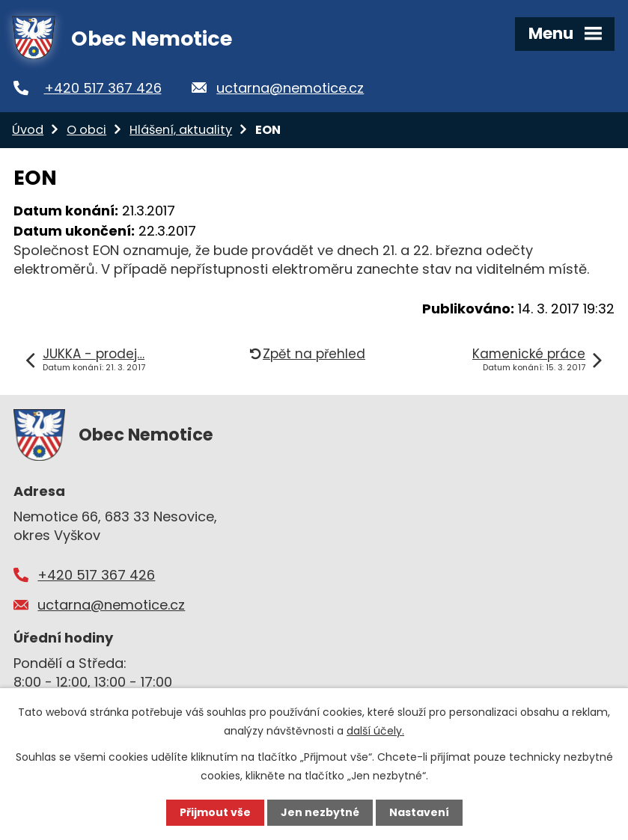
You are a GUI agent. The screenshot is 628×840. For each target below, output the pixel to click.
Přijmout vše (215, 812)
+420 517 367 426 (103, 88)
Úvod (27, 129)
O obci (86, 129)
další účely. (375, 730)
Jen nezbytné (320, 812)
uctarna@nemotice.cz (290, 88)
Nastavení (419, 812)
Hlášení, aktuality (180, 129)
